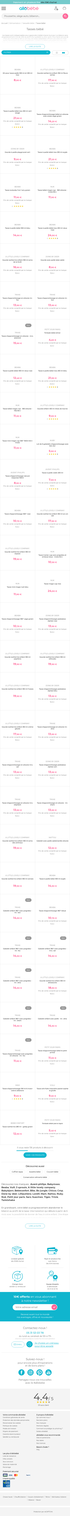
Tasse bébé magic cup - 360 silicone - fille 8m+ (17, 410)
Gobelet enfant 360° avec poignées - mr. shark (17, 1020)
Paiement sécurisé (10, 1471)
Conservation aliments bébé (35, 1177)
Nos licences (40, 1443)
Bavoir (38, 1500)
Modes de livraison (9, 1429)
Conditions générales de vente (14, 1417)
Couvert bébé (52, 1172)
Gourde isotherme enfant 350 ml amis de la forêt (17, 261)
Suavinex (37, 1197)
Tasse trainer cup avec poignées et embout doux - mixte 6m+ (52, 556)
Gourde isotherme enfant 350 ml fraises (17, 689)
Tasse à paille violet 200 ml (52, 473)
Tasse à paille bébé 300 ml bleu (17, 228)
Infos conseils (7, 1459)
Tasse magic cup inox (52, 584)
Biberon (31, 1500)
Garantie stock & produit (11, 1434)
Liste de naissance (9, 1456)
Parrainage (7, 1467)
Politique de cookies (10, 1426)
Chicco (52, 1190)
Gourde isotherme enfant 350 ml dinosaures (52, 982)
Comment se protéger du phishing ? (49, 1429)
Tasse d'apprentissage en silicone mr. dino (52, 728)
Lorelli (36, 1194)
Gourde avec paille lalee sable (52, 260)
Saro (28, 1197)
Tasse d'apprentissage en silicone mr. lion (52, 299)
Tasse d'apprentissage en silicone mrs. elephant (17, 804)
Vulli (12, 1187)
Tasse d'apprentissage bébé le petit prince (52, 1051)
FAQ (37, 1450)
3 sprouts (21, 1187)
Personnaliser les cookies (12, 1423)
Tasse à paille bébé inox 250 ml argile (52, 152)
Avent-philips (38, 1184)
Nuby (60, 1194)
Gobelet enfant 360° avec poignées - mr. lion (17, 912)
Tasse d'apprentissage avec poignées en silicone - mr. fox (18, 1055)
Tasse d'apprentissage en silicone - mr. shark (52, 804)
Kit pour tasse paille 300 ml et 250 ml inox (17, 74)
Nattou (52, 1194)
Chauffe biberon (20, 1497)
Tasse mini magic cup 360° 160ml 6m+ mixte (17, 442)
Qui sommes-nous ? (43, 1417)
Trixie (54, 1197)
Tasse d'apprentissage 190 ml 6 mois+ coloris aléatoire (17, 1089)
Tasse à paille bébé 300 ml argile (52, 879)
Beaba (5, 1187)
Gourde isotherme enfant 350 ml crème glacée (17, 728)
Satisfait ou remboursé (11, 1437)
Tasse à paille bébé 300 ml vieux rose (17, 371)
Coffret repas (17, 1172)
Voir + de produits (35, 1155)
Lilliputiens (24, 1194)
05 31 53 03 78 (52, 1289)
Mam (44, 1194)
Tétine (47, 1497)
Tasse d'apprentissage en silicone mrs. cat (17, 766)
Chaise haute (7, 1497)
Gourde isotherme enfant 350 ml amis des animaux (17, 842)
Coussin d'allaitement (35, 1497)
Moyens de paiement (10, 1431)
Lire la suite (35, 46)
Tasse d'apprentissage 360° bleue (52, 911)
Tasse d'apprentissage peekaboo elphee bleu (52, 690)
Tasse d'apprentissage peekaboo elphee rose (52, 620)
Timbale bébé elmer (52, 333)
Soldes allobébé (42, 1431)
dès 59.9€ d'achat (17, 1254)
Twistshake (8, 1200)
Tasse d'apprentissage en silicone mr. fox (18, 299)
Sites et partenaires (43, 1438)
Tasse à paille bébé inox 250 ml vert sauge (17, 112)
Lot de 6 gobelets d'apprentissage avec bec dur (52, 445)
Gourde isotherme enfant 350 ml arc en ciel (52, 515)
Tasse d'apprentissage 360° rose (17, 514)
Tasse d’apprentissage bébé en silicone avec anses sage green (52, 115)
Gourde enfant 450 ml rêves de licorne (52, 409)
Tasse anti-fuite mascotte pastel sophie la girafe (52, 1089)
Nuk (3, 1197)
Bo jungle (42, 1190)
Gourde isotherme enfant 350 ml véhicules (52, 658)
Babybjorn (7, 1190)
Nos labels (40, 1440)
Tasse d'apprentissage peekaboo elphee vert (52, 766)
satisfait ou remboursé (17, 1279)
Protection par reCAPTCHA (43, 1512)
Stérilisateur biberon (59, 1497)
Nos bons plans (41, 1420)
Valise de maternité (10, 1464)
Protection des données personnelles (16, 1420)
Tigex (47, 1197)
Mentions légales (42, 1426)
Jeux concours (8, 1462)
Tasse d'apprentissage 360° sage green (17, 619)
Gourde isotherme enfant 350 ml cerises (17, 879)
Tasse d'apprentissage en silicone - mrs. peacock (17, 337)
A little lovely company (41, 1187)
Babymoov (53, 1184)
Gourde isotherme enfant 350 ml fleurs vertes (52, 74)
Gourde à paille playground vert (17, 152)
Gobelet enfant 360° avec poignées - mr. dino (17, 982)
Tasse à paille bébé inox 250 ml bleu (52, 371)
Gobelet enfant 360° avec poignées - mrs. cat (52, 949)
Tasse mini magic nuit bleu (17, 587)
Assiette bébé (34, 1172)
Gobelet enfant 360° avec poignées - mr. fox (17, 949)
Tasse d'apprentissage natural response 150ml (17, 477)
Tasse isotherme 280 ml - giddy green (17, 1127)
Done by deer (9, 1194)
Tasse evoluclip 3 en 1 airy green (17, 190)
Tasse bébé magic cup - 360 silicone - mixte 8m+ (52, 191)
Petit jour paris (16, 1197)
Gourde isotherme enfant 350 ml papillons (18, 658)
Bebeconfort (22, 1190)
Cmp (60, 1190)
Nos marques (41, 1423)
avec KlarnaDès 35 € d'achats (52, 1254)
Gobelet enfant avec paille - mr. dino (52, 1019)
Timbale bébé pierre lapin (52, 1123)
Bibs (32, 1190)
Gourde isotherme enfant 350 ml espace (18, 553)
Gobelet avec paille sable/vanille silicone (52, 841)
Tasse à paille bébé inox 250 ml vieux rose (52, 229)
